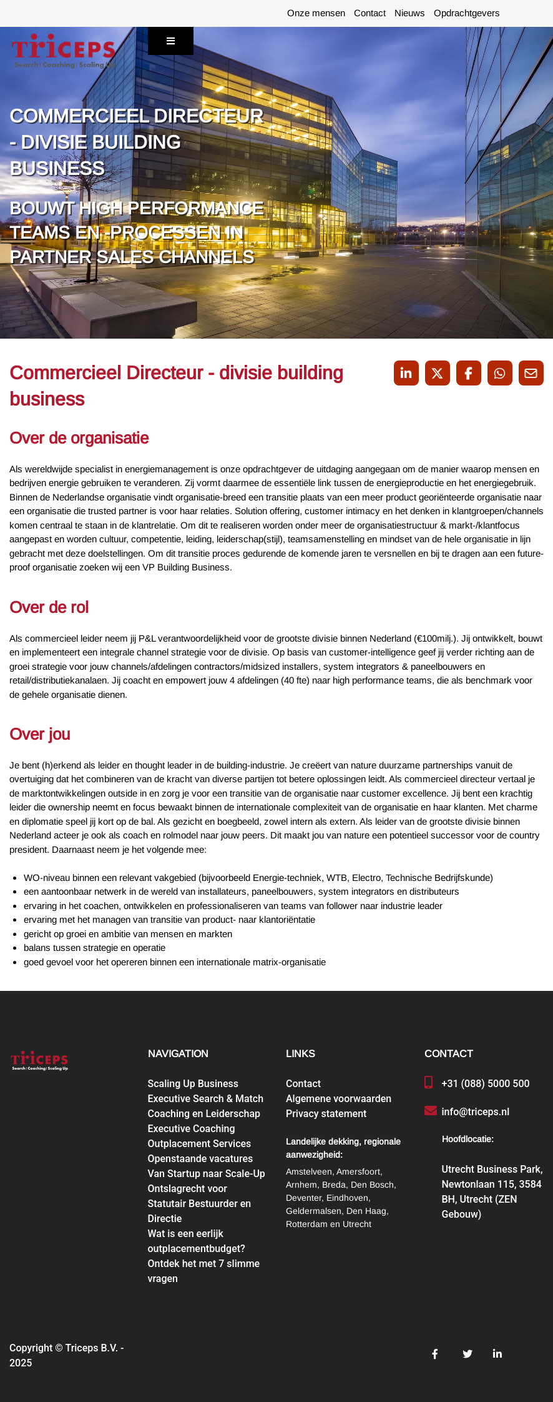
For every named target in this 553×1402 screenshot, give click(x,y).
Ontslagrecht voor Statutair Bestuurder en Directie (200, 1204)
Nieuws (409, 13)
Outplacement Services (200, 1144)
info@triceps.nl (476, 1112)
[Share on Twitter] (437, 372)
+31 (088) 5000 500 (486, 1084)
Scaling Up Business (193, 1084)
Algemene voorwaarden (338, 1099)
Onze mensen (316, 13)
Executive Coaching (191, 1129)
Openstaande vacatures (200, 1159)
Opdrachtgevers (467, 13)
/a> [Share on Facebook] (468, 373)
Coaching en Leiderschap (204, 1114)
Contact (370, 13)
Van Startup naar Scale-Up (206, 1174)
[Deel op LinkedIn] (406, 372)
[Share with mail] (531, 372)
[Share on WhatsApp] (499, 372)
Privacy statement (326, 1114)
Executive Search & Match (206, 1099)
